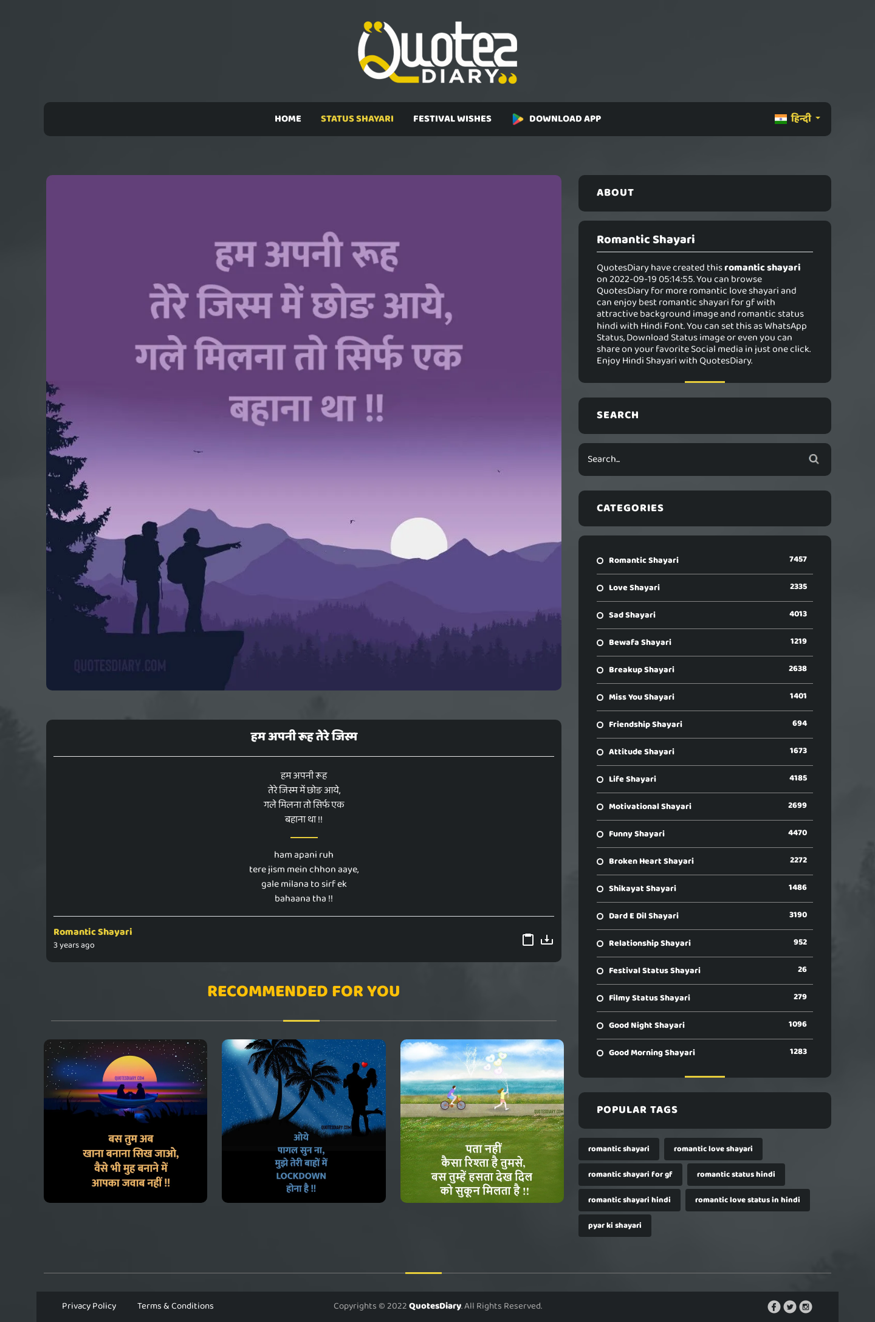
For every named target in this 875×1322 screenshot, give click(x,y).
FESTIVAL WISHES (452, 118)
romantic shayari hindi (629, 1200)
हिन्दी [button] (794, 118)
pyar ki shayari (615, 1225)
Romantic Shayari (92, 932)
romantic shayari (619, 1149)
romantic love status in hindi (747, 1200)
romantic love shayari (713, 1149)
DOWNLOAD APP (556, 118)
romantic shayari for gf (630, 1174)
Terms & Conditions (175, 1306)
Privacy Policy (89, 1306)
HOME (288, 118)
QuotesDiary (435, 1306)
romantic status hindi (736, 1174)
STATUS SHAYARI (357, 118)
